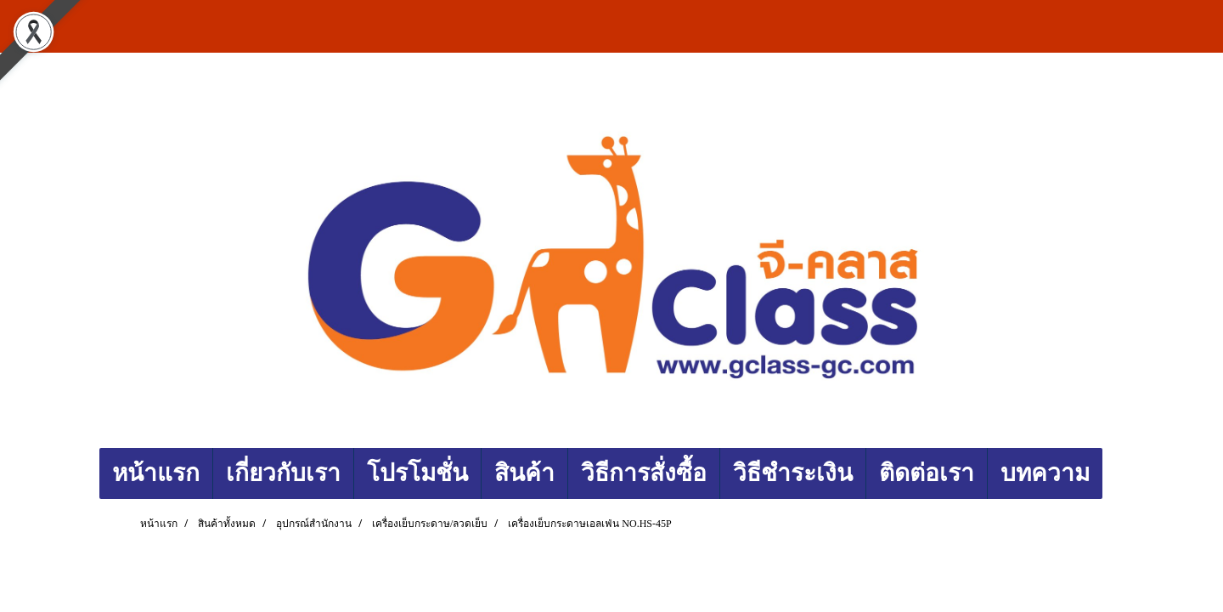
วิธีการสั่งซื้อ (644, 473)
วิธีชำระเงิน (793, 473)
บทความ (1045, 473)
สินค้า (524, 473)
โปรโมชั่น (417, 473)
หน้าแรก (156, 473)
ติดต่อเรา (926, 473)
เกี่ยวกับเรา (283, 473)
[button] (1117, 473)
